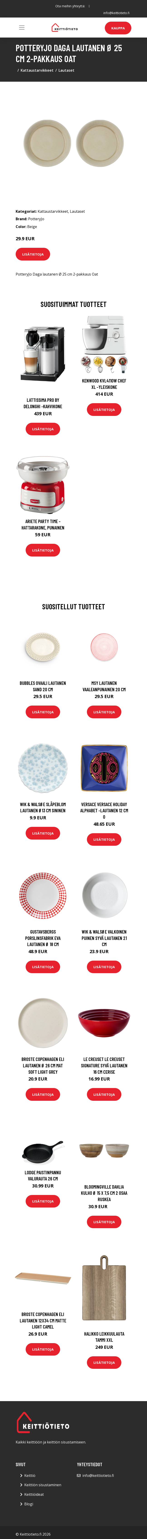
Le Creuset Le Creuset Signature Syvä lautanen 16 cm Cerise (104, 1065)
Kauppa (118, 28)
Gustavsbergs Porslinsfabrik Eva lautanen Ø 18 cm (43, 938)
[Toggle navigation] (22, 27)
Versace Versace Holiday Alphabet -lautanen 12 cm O (104, 810)
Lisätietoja (33, 254)
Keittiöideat (34, 1494)
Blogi (28, 1503)
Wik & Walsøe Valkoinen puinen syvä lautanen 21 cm (104, 938)
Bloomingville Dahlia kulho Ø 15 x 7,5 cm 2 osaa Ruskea (104, 1193)
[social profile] (89, 6)
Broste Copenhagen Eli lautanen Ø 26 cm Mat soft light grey (43, 1065)
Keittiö (29, 1475)
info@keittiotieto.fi (116, 13)
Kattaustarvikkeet (37, 70)
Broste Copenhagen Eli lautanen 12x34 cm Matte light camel (43, 1320)
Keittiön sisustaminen (42, 1484)
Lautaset (66, 70)
